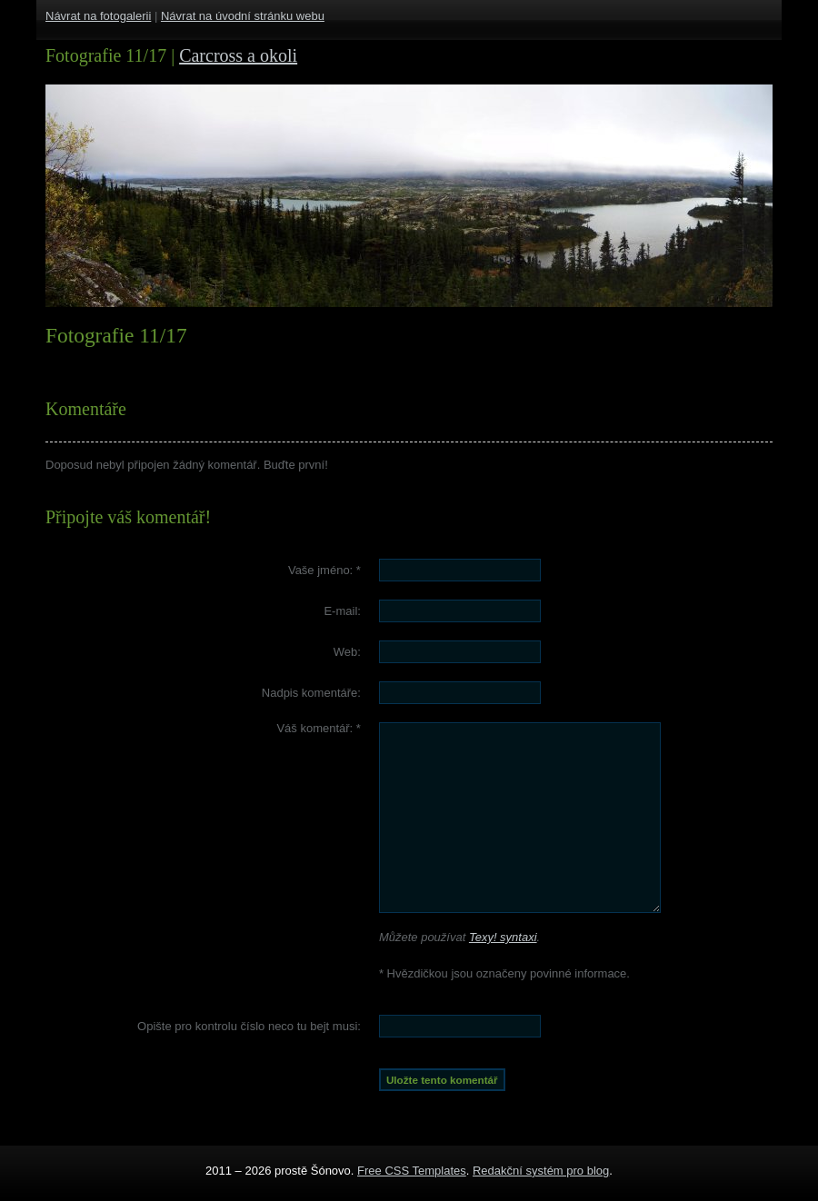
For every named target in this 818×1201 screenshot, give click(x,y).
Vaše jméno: (324, 570)
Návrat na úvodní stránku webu (242, 16)
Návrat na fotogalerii (98, 16)
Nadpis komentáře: (311, 693)
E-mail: (342, 611)
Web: (347, 652)
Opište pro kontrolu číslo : (249, 1026)
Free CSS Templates (411, 1170)
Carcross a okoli (238, 55)
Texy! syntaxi (503, 937)
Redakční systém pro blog (541, 1170)
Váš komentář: (318, 728)
